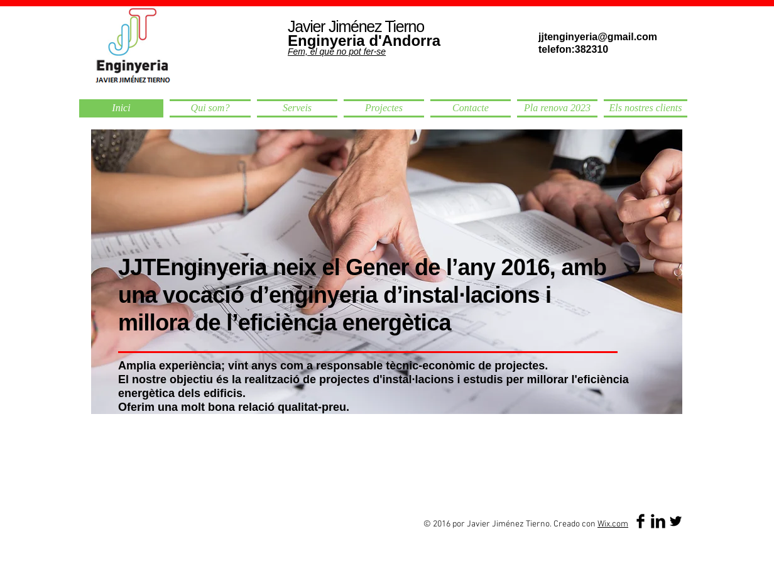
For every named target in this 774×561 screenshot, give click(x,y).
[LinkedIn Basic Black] (658, 521)
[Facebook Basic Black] (640, 521)
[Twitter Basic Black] (675, 521)
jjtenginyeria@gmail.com (597, 36)
